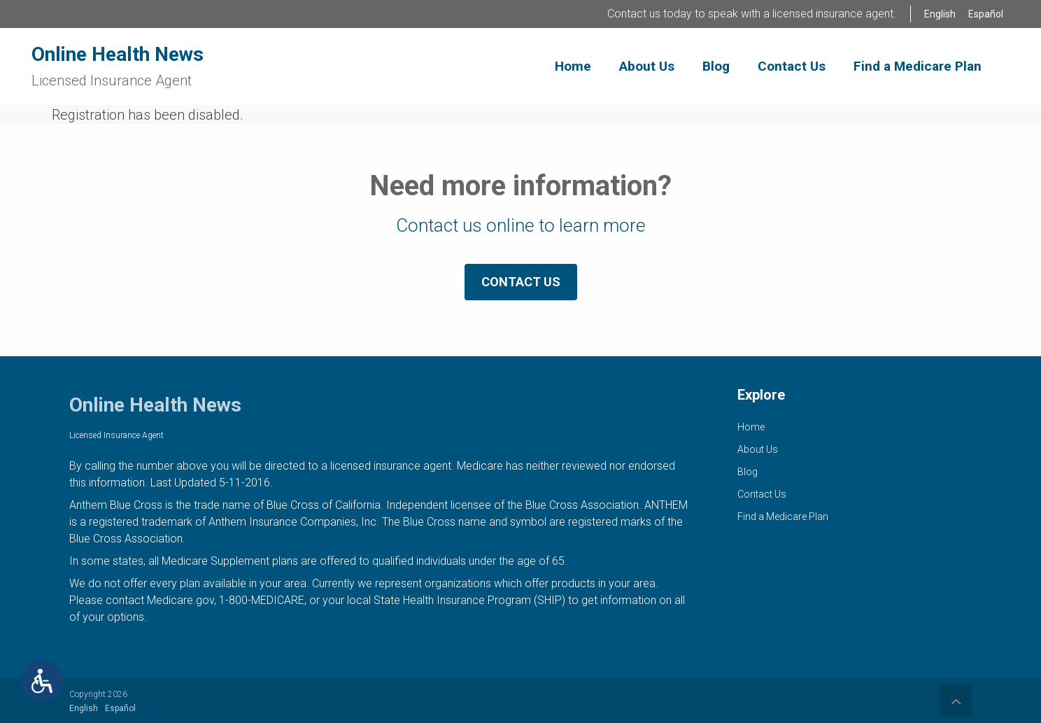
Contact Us (520, 281)
